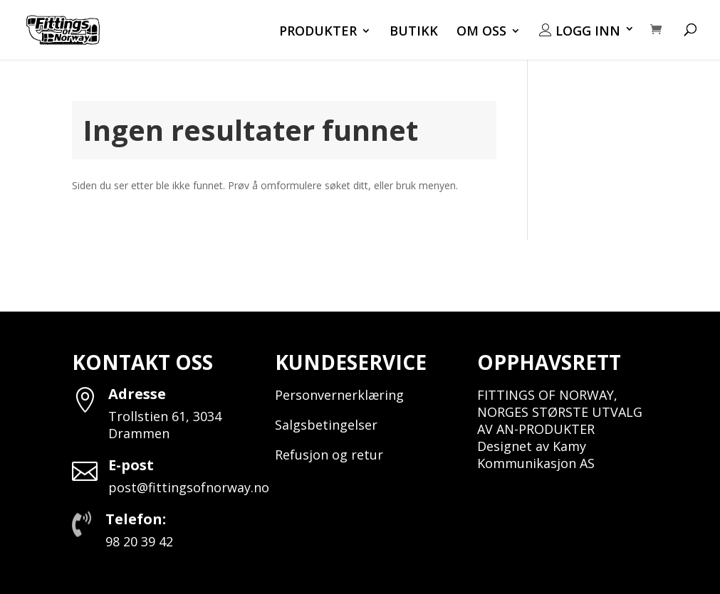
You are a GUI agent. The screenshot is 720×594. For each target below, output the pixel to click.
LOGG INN (579, 31)
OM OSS (481, 32)
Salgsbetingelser (326, 424)
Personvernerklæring (339, 394)
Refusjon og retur (329, 454)
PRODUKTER (318, 32)
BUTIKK (414, 32)
